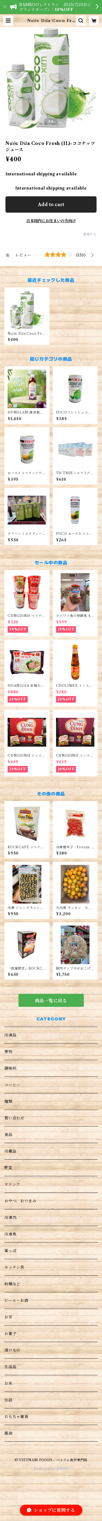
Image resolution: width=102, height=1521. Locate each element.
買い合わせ (14, 1118)
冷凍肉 (10, 1217)
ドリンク (12, 1184)
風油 (8, 1433)
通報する (90, 234)
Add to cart (51, 204)
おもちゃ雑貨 (16, 1416)
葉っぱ (10, 1250)
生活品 (10, 1366)
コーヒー (12, 1084)
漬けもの (12, 1350)
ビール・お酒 (16, 1300)
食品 (8, 1134)
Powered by (51, 1469)
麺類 (8, 1101)
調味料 (10, 1068)
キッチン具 (14, 1267)
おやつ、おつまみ (20, 1201)
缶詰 (8, 1400)
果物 (8, 1051)
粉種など (12, 1283)
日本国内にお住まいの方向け (51, 220)
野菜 (8, 1167)
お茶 (8, 1317)
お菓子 (10, 1333)
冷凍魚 (10, 1234)
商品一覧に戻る (51, 1000)
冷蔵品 (10, 1151)
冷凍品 (10, 1035)
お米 (8, 1383)
